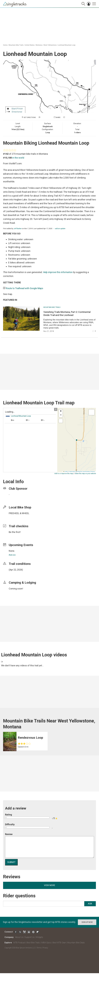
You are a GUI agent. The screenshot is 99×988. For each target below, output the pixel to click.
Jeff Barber (18, 228)
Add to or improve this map (63, 473)
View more (49, 885)
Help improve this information (58, 272)
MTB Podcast (19, 942)
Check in (68, 117)
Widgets (39, 937)
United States (29, 45)
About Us (19, 937)
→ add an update (59, 228)
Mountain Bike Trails (16, 45)
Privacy (45, 948)
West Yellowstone (50, 45)
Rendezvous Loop (30, 737)
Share (58, 117)
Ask (90, 903)
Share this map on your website (85, 473)
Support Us (29, 937)
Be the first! (15, 532)
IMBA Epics (46, 942)
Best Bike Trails (33, 942)
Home (5, 45)
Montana (39, 45)
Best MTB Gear (59, 942)
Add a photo (46, 117)
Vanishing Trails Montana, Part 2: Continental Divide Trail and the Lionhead (66, 313)
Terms (38, 948)
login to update (15, 574)
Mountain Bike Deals (76, 942)
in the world (18, 157)
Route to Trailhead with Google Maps (24, 288)
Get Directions (30, 117)
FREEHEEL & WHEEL (19, 513)
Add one (12, 555)
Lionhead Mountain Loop (66, 45)
